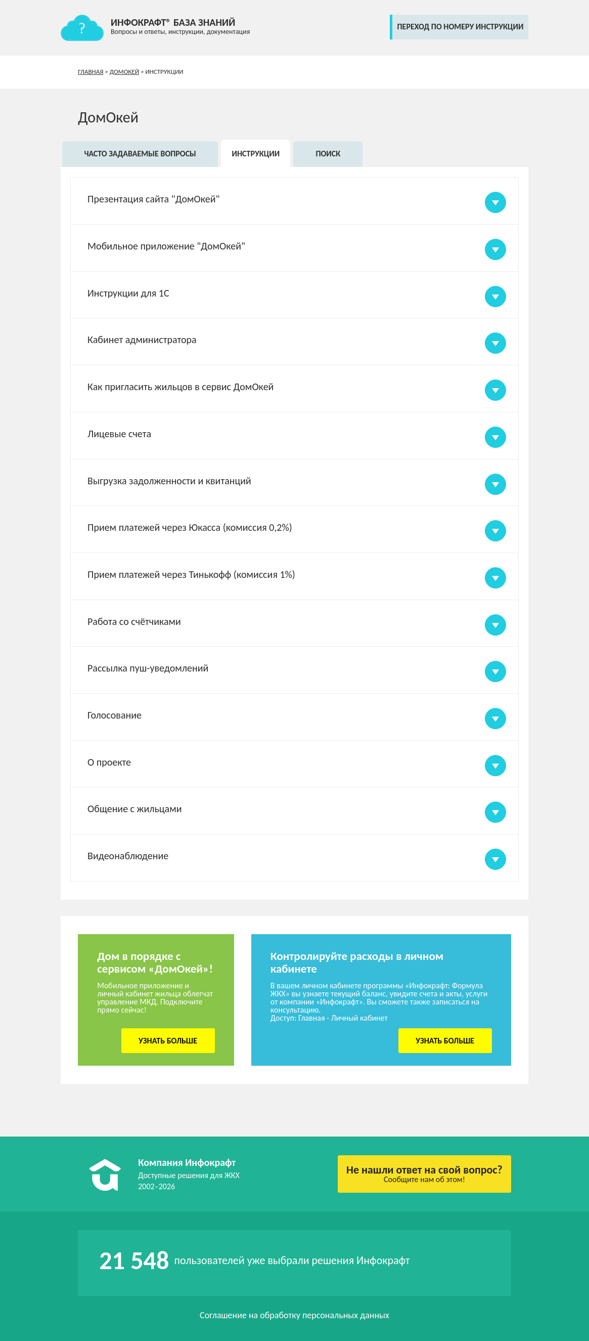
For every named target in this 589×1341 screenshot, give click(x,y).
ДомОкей (124, 71)
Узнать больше (168, 1040)
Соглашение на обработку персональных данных (294, 1315)
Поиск (327, 153)
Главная (90, 71)
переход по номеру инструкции (460, 26)
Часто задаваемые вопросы (140, 153)
